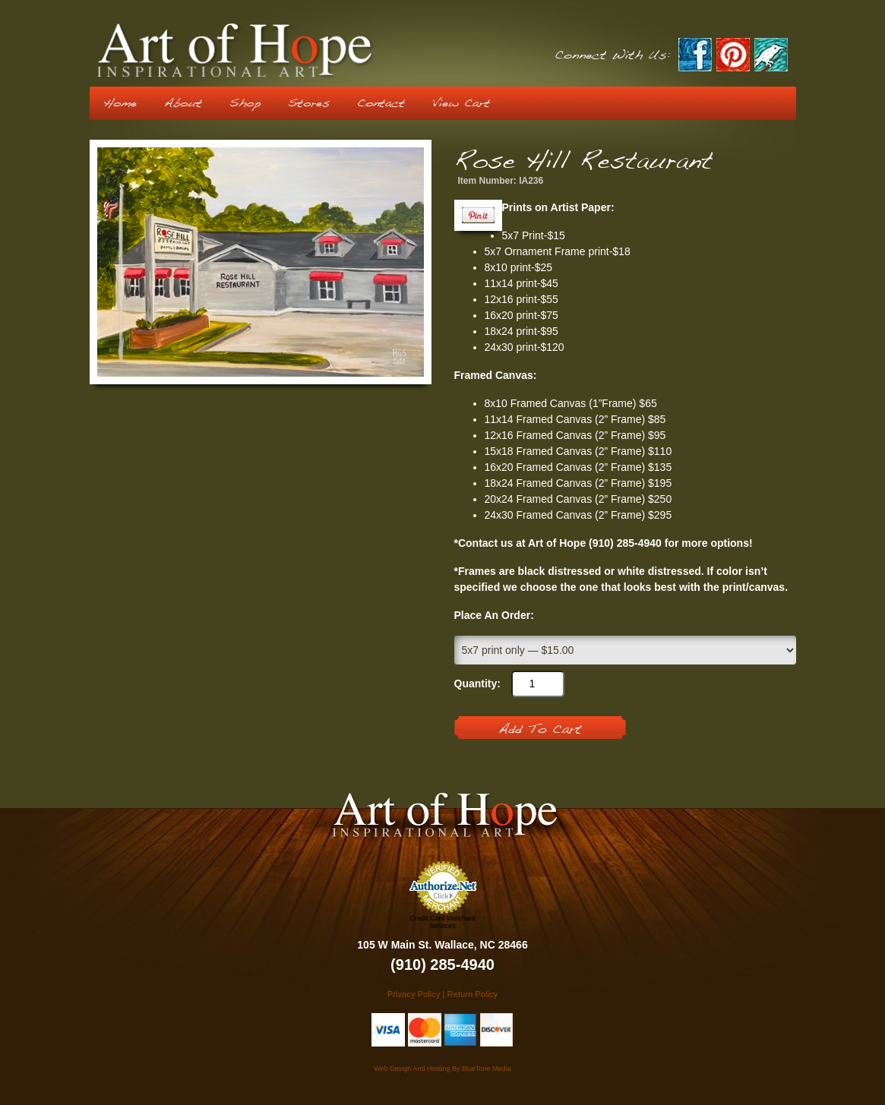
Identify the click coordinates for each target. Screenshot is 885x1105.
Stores (309, 103)
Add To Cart (539, 730)
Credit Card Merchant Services (442, 922)
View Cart (461, 103)
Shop (245, 103)
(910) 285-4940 (442, 964)
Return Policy (472, 994)
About (183, 103)
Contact (381, 103)
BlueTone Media (486, 1068)
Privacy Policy (414, 994)
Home (120, 103)
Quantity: (477, 683)
